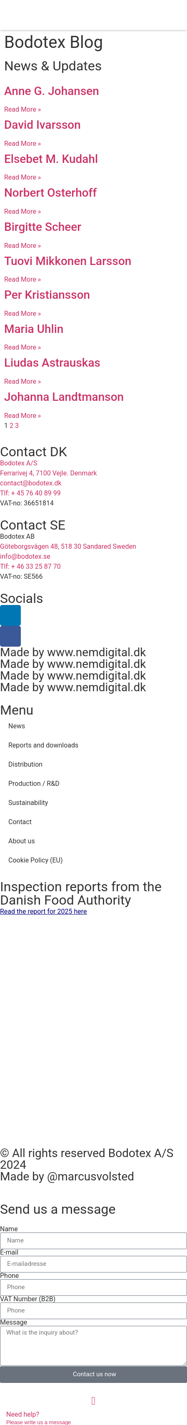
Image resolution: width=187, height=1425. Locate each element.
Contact (20, 822)
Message (13, 1322)
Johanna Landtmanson (64, 397)
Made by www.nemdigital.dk (73, 652)
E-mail (9, 1252)
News (16, 726)
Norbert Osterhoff (50, 193)
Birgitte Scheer (42, 227)
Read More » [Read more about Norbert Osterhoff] (22, 211)
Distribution (25, 764)
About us (21, 841)
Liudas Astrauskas (52, 363)
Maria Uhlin (33, 329)
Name (9, 1229)
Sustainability (28, 803)
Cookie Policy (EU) (35, 860)
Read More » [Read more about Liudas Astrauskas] (22, 381)
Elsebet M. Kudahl (51, 159)
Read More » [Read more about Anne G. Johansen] (22, 109)
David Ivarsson (42, 125)
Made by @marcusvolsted (67, 1176)
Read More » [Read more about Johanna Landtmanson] (22, 416)
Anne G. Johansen (51, 91)
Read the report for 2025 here (43, 911)
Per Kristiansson (47, 295)
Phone (9, 1275)
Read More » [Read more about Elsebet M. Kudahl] (22, 177)
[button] (162, 14)
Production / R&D (34, 784)
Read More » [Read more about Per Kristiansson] (22, 314)
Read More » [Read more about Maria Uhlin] (22, 347)
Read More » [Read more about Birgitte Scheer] (22, 246)
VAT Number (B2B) (27, 1299)
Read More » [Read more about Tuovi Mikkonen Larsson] (22, 279)
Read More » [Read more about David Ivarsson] (22, 144)
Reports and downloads (43, 745)
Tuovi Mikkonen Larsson (67, 261)
